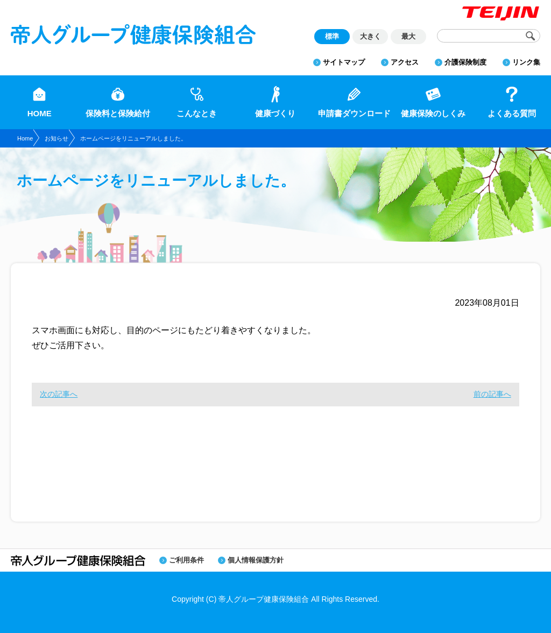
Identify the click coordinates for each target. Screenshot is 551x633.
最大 (408, 36)
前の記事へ (492, 394)
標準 (332, 36)
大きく (370, 36)
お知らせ (56, 138)
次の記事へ (58, 394)
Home (25, 138)
